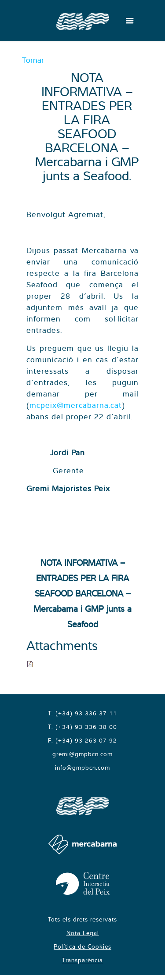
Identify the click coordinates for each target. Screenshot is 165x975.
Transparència (82, 960)
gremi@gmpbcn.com (82, 754)
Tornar (33, 59)
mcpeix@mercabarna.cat (75, 405)
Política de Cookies (82, 946)
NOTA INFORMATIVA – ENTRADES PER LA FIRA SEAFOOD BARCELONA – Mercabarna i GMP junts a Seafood (82, 593)
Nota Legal (82, 933)
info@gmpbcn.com (82, 767)
